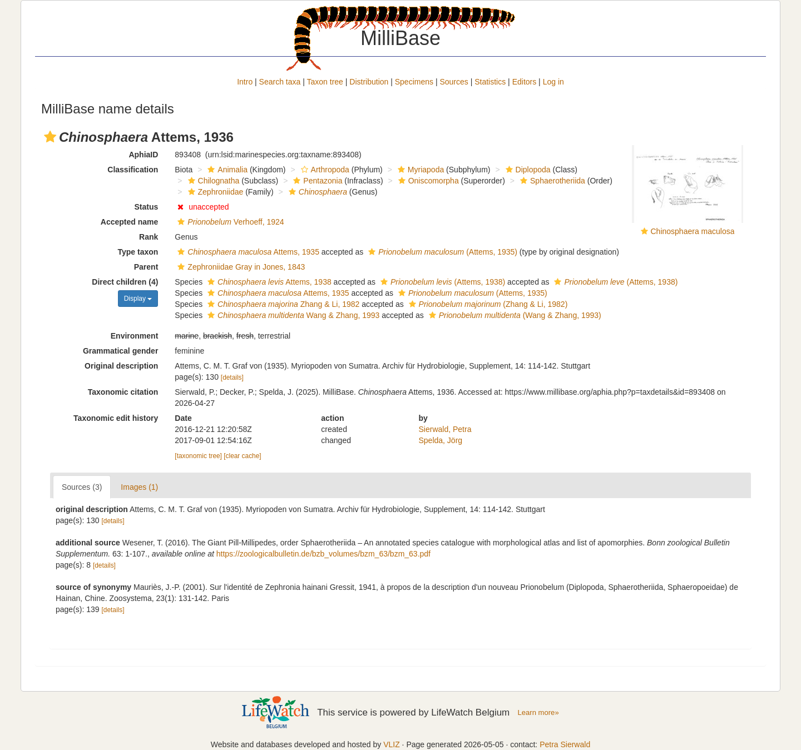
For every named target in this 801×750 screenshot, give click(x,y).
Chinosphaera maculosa (693, 231)
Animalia (226, 169)
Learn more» (538, 712)
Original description (121, 365)
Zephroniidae (214, 191)
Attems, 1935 (247, 251)
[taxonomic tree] (198, 456)
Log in (553, 81)
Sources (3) (82, 487)
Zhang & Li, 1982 (282, 304)
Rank (148, 236)
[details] (232, 377)
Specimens (414, 81)
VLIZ (391, 744)
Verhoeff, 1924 (229, 221)
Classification (132, 169)
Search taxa (280, 81)
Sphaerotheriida (551, 180)
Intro (245, 81)
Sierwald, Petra (445, 429)
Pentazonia (316, 180)
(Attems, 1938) (441, 281)
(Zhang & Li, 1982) (487, 304)
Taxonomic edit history (115, 418)
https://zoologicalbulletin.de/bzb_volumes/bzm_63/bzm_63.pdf (323, 553)
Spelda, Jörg (441, 440)
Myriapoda (419, 169)
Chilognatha (212, 180)
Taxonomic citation (123, 392)
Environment (135, 335)
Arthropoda (323, 169)
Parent (146, 266)
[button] (50, 136)
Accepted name (129, 221)
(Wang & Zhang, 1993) (513, 315)
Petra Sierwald (565, 744)
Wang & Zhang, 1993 (292, 315)
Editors (524, 81)
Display (138, 298)
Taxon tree (325, 81)
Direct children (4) (125, 281)
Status (147, 206)
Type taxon (137, 251)
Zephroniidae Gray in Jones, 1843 (240, 266)
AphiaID (143, 154)
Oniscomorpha (427, 180)
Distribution (368, 81)
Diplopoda (527, 169)
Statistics (490, 81)
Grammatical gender (120, 350)
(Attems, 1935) (441, 251)
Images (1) (139, 487)
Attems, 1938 (268, 281)
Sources (453, 81)
